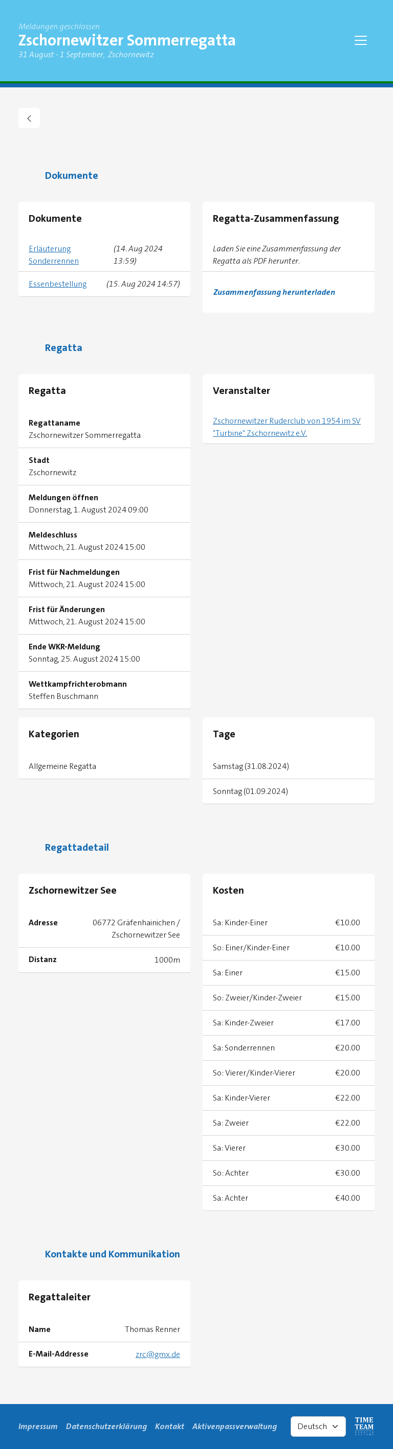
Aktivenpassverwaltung (234, 1426)
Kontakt (169, 1426)
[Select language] (318, 1426)
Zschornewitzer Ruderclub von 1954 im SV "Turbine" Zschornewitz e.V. (287, 426)
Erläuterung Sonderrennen (54, 254)
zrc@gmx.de (158, 1354)
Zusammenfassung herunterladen (274, 292)
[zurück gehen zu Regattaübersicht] (29, 118)
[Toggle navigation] (361, 40)
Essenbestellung (57, 283)
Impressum (38, 1426)
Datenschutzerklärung (106, 1426)
